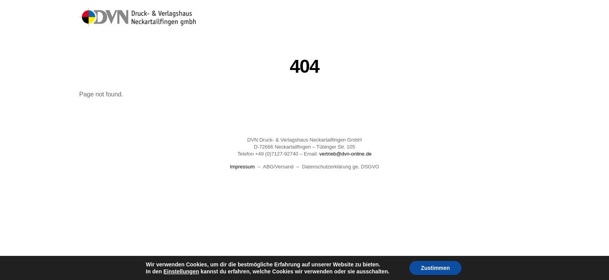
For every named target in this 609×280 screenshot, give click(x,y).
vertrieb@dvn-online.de (345, 154)
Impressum (242, 167)
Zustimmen (435, 268)
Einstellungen (181, 271)
